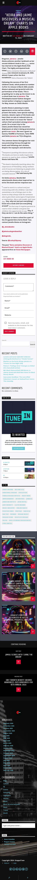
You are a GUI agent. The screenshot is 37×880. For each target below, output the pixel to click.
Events (5, 789)
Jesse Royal (22, 502)
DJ (4, 787)
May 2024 (6, 763)
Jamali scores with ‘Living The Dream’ (19, 656)
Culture (6, 784)
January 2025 (7, 748)
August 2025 (7, 733)
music (13, 131)
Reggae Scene (8, 517)
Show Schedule (9, 839)
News (18, 12)
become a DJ (19, 489)
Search (4, 340)
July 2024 (6, 760)
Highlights (7, 795)
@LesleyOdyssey (14, 240)
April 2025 (6, 741)
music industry (9, 508)
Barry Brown (8, 489)
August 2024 (7, 758)
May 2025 (6, 738)
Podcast (6, 863)
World (5, 813)
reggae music (23, 514)
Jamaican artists (9, 502)
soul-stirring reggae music (20, 520)
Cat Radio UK (18, 36)
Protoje (18, 511)
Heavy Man (26, 496)
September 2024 (9, 755)
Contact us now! (10, 844)
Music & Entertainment (11, 804)
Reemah (13, 514)
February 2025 (8, 746)
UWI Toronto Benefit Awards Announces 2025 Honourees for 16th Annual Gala (18, 682)
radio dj (27, 511)
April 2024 (6, 765)
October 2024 (8, 753)
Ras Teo (5, 514)
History (5, 798)
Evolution (23, 492)
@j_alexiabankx (8, 227)
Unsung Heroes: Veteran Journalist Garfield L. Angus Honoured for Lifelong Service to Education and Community (18, 586)
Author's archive (18, 265)
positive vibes (8, 511)
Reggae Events (9, 842)
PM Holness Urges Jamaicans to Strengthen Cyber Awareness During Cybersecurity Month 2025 (18, 553)
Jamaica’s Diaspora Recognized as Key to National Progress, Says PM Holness (18, 619)
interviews (20, 499)
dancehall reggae (10, 492)
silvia (5, 520)
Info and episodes (18, 448)
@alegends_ (6, 236)
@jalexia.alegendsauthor (12, 231)
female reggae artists (11, 496)
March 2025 (7, 743)
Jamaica (13, 59)
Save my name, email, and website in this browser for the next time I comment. (20, 323)
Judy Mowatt (8, 505)
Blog (5, 781)
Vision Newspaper (23, 250)
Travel (5, 810)
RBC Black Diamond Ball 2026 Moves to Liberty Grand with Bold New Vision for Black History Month (19, 372)
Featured (6, 792)
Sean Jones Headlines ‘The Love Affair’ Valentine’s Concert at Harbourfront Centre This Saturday (18, 379)
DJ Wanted (6, 462)
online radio (22, 508)
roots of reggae (21, 517)
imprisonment (8, 499)
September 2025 (9, 731)
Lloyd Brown (20, 505)
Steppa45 (6, 469)
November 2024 (8, 750)
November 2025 (8, 726)
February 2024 (8, 770)
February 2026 (8, 723)
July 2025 (6, 736)
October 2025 (8, 728)
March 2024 (7, 768)
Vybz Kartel (7, 523)
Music (5, 801)
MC (4, 475)
